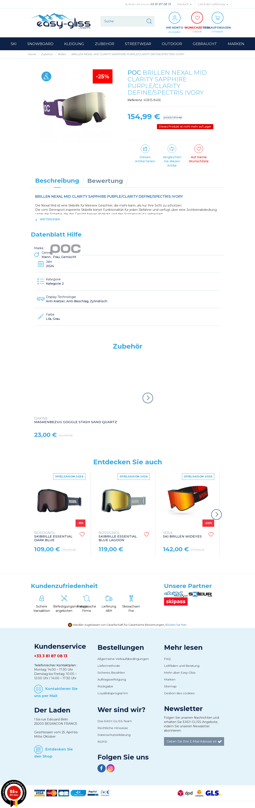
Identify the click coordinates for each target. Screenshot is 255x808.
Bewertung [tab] (105, 181)
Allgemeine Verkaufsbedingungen (123, 659)
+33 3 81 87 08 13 (50, 656)
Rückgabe (105, 686)
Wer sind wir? (121, 710)
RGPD (102, 742)
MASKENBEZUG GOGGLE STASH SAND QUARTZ (75, 420)
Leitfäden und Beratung (181, 666)
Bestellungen (120, 648)
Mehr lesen (183, 648)
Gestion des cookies (179, 693)
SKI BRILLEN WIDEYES (182, 535)
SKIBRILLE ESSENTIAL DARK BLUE (53, 536)
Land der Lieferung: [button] (213, 4)
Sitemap (170, 686)
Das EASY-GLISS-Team (114, 721)
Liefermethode (108, 666)
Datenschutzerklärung (114, 735)
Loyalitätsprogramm (112, 693)
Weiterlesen (50, 219)
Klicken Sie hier (176, 625)
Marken (169, 680)
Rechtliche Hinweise (112, 728)
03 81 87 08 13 (160, 4)
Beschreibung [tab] (57, 180)
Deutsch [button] (184, 4)
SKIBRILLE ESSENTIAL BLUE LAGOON (118, 536)
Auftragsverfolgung (111, 680)
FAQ (167, 659)
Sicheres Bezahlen (111, 673)
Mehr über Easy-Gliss (179, 673)
